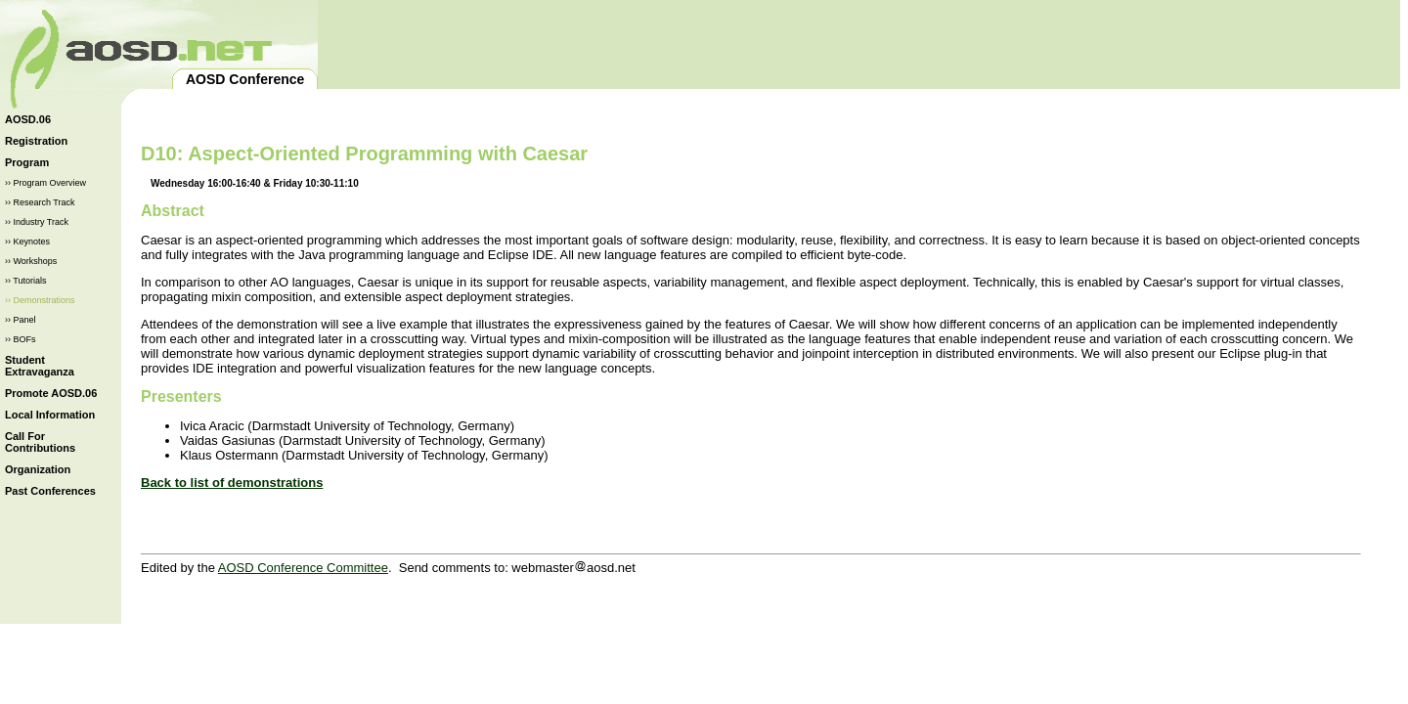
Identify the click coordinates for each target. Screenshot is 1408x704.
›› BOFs (20, 339)
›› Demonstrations (40, 300)
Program (27, 162)
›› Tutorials (26, 281)
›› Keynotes (27, 241)
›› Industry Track (36, 222)
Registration (36, 141)
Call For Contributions (40, 442)
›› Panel (20, 320)
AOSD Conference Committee (303, 567)
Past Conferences (50, 491)
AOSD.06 (28, 119)
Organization (37, 469)
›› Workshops (31, 261)
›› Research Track (40, 202)
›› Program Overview (45, 183)
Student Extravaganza (39, 365)
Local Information (50, 414)
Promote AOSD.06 (51, 393)
